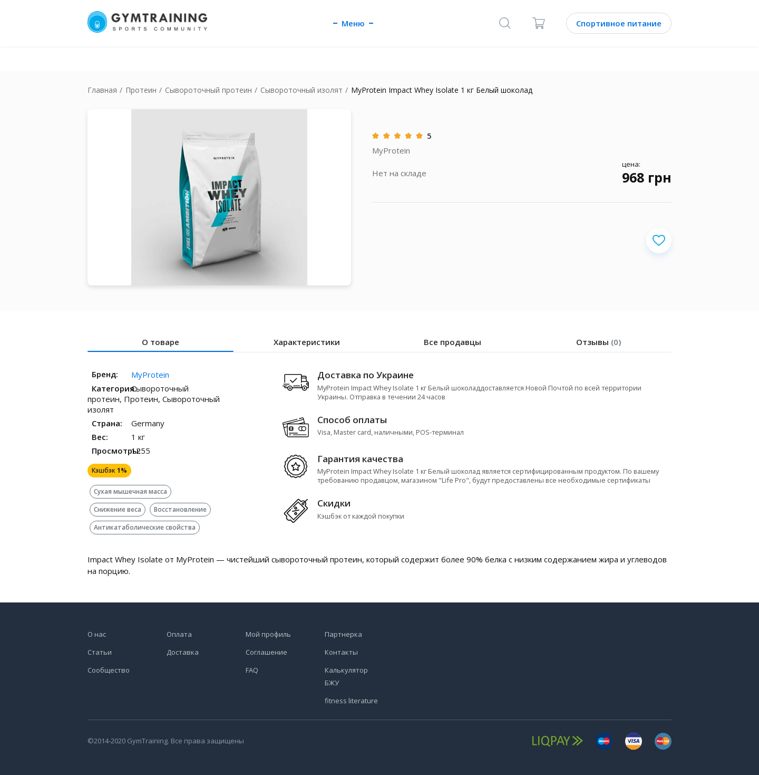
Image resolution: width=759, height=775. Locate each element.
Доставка (183, 652)
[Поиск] (505, 23)
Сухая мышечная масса (130, 491)
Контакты (341, 652)
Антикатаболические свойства (145, 527)
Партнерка (343, 634)
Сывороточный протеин (208, 90)
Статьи (99, 652)
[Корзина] (538, 23)
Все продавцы (452, 342)
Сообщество (108, 670)
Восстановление (180, 509)
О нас (96, 634)
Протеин (141, 90)
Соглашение (266, 652)
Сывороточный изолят (301, 90)
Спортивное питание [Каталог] (618, 23)
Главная (102, 90)
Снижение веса (117, 509)
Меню (353, 23)
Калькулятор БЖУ (346, 676)
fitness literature (351, 700)
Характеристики (307, 342)
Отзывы (598, 342)
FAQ (252, 670)
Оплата (179, 634)
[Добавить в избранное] (659, 240)
